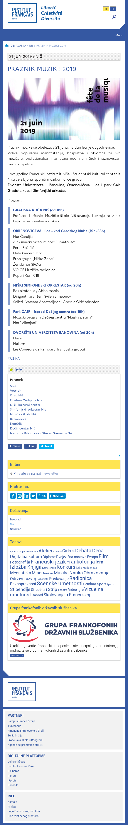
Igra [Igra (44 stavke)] (99, 562)
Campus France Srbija (21, 721)
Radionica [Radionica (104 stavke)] (80, 578)
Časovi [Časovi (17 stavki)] (37, 595)
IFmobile (13, 785)
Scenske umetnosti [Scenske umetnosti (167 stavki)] (60, 583)
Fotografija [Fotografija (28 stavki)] (20, 562)
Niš (12, 524)
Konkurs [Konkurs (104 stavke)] (66, 567)
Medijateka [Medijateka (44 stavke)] (20, 572)
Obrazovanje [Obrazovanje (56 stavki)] (96, 572)
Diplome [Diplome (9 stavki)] (49, 557)
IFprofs (12, 780)
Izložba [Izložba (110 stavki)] (18, 567)
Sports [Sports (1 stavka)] (110, 584)
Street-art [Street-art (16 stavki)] (39, 589)
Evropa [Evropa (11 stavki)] (92, 557)
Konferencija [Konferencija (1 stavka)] (49, 568)
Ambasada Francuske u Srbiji (26, 730)
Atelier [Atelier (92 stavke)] (46, 550)
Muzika (14, 358)
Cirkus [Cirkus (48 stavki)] (68, 550)
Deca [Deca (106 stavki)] (98, 551)
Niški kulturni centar (25, 405)
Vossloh (15, 390)
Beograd (15, 519)
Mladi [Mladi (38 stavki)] (37, 572)
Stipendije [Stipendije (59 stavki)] (20, 589)
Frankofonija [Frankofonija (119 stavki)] (80, 562)
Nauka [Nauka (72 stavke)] (76, 572)
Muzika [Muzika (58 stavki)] (61, 572)
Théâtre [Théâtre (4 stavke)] (62, 590)
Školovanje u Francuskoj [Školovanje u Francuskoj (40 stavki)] (67, 594)
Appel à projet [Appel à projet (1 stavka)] (17, 551)
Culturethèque (16, 761)
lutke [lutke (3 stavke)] (79, 567)
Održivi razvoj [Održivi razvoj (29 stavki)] (23, 578)
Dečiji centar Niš (22, 428)
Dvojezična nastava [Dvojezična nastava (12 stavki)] (71, 557)
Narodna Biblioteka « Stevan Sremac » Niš (41, 433)
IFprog (12, 775)
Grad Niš (16, 395)
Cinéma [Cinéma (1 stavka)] (57, 551)
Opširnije (17, 655)
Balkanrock (18, 419)
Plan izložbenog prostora (23, 816)
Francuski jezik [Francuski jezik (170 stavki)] (48, 562)
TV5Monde (14, 726)
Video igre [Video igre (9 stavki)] (76, 590)
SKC (13, 386)
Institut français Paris (21, 766)
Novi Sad (15, 529)
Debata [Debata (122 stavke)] (83, 551)
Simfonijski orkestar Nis (28, 409)
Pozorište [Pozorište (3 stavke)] (43, 579)
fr (113, 9)
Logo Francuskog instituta (24, 811)
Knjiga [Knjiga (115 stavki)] (34, 567)
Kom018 (16, 423)
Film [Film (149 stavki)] (104, 556)
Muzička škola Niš (23, 414)
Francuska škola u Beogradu (25, 740)
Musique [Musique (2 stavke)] (48, 573)
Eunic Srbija (15, 735)
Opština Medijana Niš (26, 400)
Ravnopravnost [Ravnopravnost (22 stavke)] (23, 584)
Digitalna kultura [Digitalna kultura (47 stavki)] (26, 556)
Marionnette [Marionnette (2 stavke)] (90, 567)
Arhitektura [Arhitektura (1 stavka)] (32, 551)
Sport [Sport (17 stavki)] (101, 584)
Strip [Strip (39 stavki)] (52, 589)
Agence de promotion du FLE (25, 744)
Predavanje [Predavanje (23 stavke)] (59, 578)
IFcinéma (13, 771)
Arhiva (12, 806)
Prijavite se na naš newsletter (35, 473)
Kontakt (12, 801)
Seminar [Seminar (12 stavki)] (89, 584)
